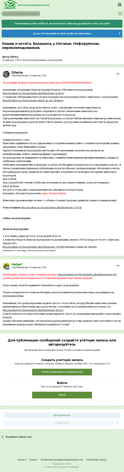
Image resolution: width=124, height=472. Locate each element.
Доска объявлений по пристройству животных (62, 33)
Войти (62, 394)
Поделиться (62, 415)
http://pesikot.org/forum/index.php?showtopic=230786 (33, 247)
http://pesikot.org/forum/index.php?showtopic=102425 (33, 310)
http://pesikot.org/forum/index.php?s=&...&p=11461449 (33, 100)
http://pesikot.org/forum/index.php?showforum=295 (87, 274)
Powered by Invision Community (62, 467)
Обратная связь (96, 459)
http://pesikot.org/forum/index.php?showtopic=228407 (33, 93)
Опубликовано (29, 75)
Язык (22, 459)
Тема (33, 459)
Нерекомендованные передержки (42, 60)
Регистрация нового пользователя (62, 371)
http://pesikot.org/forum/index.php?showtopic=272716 (51, 207)
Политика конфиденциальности (62, 459)
